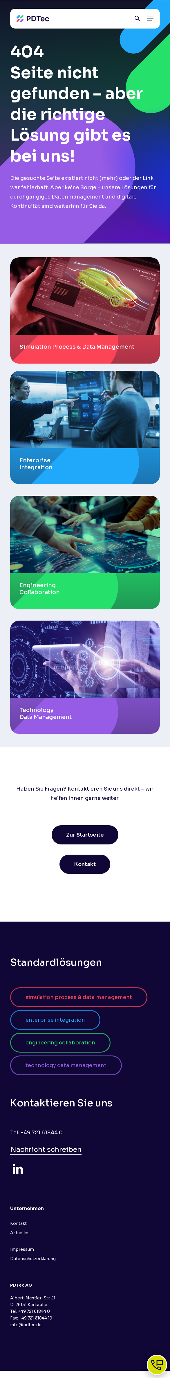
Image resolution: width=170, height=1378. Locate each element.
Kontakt (18, 1223)
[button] (150, 19)
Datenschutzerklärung (33, 1258)
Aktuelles (20, 1232)
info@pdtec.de (25, 1324)
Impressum (22, 1249)
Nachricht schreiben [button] (46, 1149)
